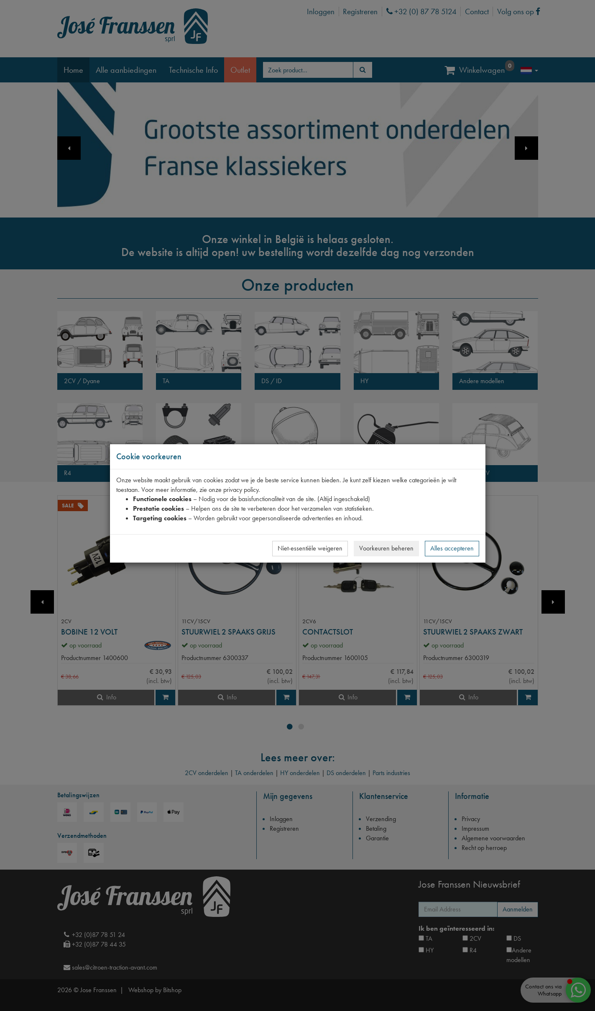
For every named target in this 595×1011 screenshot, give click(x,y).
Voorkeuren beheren (386, 548)
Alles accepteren (452, 548)
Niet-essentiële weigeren (310, 548)
